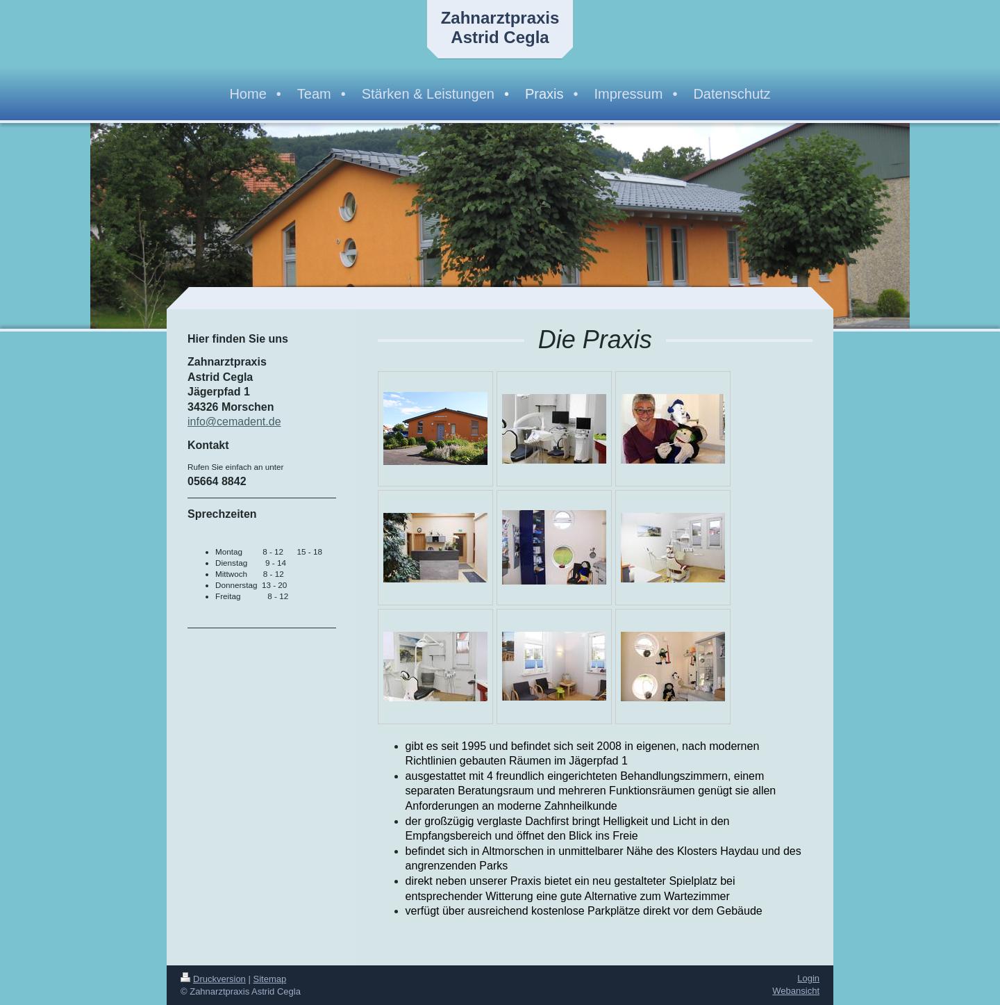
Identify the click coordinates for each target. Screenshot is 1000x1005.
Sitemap (270, 979)
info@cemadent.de (234, 421)
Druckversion (213, 979)
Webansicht (795, 991)
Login (808, 978)
